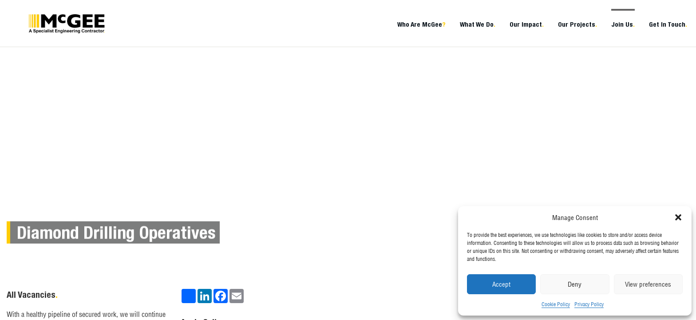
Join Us (623, 24)
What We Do (477, 24)
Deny (574, 284)
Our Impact (527, 24)
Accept (501, 284)
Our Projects (577, 24)
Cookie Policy (556, 304)
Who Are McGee (421, 24)
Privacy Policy (589, 304)
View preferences (648, 284)
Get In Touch (668, 24)
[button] (678, 217)
